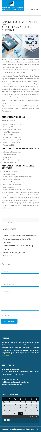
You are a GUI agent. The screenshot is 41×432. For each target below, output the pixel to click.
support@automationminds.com (18, 382)
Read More (5, 355)
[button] (33, 9)
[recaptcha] (5, 315)
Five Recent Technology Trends (14, 252)
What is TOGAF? (8, 256)
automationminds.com (15, 384)
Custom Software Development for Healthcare (19, 236)
